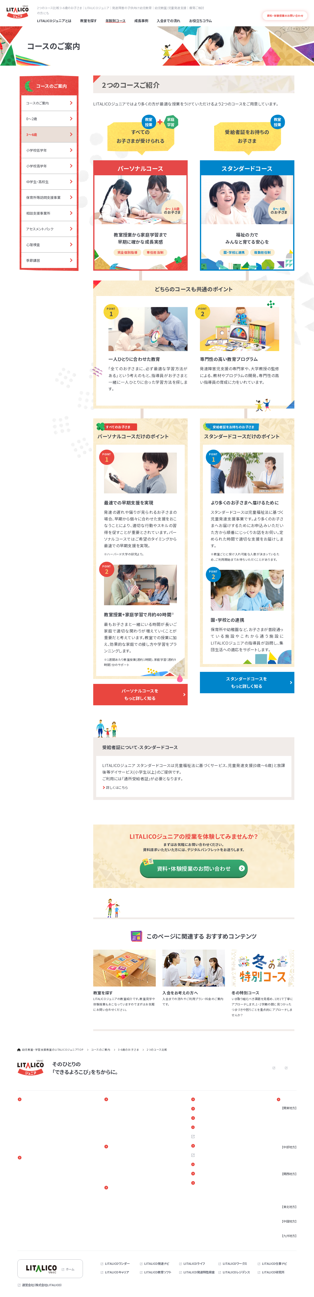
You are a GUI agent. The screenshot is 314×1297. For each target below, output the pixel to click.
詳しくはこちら (117, 787)
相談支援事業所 (33, 1215)
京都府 (283, 1192)
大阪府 (283, 1180)
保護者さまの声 (118, 1133)
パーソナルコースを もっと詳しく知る (139, 694)
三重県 (283, 1166)
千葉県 (283, 1133)
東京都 (283, 1114)
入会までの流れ (120, 1147)
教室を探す (288, 1099)
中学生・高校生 (32, 1191)
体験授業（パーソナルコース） (126, 1167)
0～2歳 (27, 1166)
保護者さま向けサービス (126, 1188)
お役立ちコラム (214, 1118)
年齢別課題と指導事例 (122, 1114)
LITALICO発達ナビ (156, 1264)
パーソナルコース (118, 1155)
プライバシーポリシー (259, 1068)
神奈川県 (285, 1120)
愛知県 (283, 1153)
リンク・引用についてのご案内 (225, 1175)
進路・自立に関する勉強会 (124, 1203)
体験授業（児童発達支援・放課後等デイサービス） (139, 1174)
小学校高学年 (31, 1185)
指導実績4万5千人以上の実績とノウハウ (49, 1133)
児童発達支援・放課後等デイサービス (131, 1161)
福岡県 (283, 1242)
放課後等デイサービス (37, 1203)
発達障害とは (299, 7)
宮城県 (283, 1213)
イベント (209, 1099)
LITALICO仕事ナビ (274, 1264)
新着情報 (210, 1109)
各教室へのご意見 (216, 1166)
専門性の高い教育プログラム (41, 1126)
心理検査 (29, 1228)
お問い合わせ (223, 1068)
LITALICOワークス (235, 1264)
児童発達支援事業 (34, 1197)
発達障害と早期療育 (36, 1114)
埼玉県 (283, 1126)
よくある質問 (280, 7)
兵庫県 (283, 1186)
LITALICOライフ (194, 1264)
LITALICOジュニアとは (40, 1099)
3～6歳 (27, 1172)
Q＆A (206, 1128)
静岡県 (283, 1159)
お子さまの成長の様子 (122, 1126)
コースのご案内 (34, 1158)
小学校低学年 (31, 1179)
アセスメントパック (34, 1222)
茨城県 (283, 1139)
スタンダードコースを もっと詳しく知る (246, 682)
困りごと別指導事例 (120, 1120)
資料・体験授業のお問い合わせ (201, 868)
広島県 (283, 1227)
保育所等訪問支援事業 (37, 1209)
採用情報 (210, 1137)
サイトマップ (289, 1067)
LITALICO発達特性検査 (199, 1272)
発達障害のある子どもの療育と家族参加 (49, 1120)
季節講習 (29, 1234)
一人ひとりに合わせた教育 (40, 1108)
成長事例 (115, 1099)
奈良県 (283, 1198)
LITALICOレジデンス (236, 1272)
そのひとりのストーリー (122, 1108)
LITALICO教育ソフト (157, 1272)
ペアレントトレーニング (122, 1196)
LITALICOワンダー (117, 1264)
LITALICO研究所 (273, 1272)
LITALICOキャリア (117, 1272)
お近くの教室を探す (217, 1147)
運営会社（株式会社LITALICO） (42, 1285)
